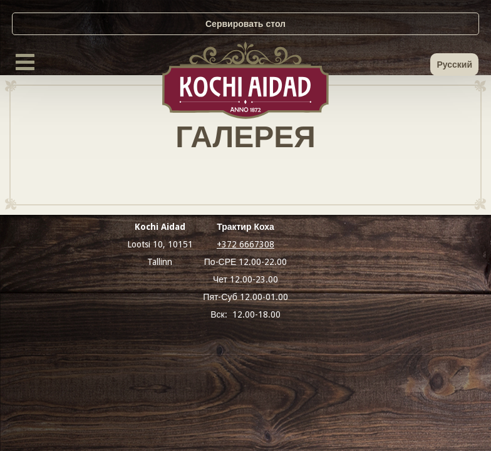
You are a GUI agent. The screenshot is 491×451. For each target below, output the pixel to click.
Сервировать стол (245, 24)
